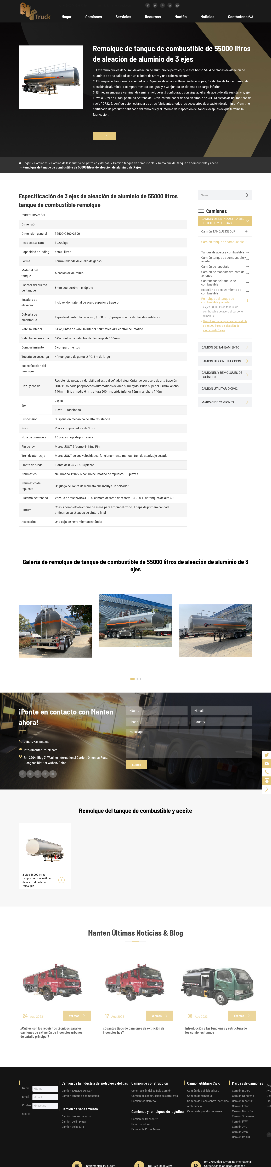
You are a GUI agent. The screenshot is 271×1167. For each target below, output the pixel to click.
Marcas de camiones (217, 402)
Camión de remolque (199, 1096)
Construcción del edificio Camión (151, 1090)
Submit (136, 765)
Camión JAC (239, 1126)
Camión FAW (240, 1121)
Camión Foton (240, 1106)
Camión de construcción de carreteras (154, 1096)
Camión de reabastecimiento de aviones (222, 273)
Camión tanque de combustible (133, 163)
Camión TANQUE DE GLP (218, 231)
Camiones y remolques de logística (221, 375)
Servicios (122, 16)
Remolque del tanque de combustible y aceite (188, 163)
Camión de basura (73, 1126)
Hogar (65, 16)
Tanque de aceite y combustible (222, 252)
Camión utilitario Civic (219, 388)
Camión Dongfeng (243, 1096)
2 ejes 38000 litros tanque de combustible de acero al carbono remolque (223, 311)
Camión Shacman (243, 1116)
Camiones (92, 16)
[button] (132, 679)
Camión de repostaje (215, 266)
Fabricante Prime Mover (146, 1129)
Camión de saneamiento (220, 347)
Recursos (151, 16)
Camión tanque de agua (76, 1116)
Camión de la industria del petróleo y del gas (80, 163)
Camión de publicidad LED (203, 1090)
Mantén (179, 16)
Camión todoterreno (143, 1101)
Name (25, 1088)
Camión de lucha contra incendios (208, 1101)
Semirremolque (140, 1124)
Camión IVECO (241, 1137)
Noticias (206, 16)
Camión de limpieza (74, 1121)
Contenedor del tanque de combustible (218, 282)
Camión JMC (240, 1132)
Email (25, 1096)
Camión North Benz (244, 1111)
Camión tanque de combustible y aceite (223, 259)
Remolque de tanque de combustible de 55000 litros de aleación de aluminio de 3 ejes (81, 167)
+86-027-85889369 (76, 5)
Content (27, 1105)
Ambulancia (194, 1106)
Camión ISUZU (241, 1090)
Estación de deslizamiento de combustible (221, 291)
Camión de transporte (144, 1119)
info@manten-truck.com (118, 5)
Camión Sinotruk (242, 1101)
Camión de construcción (221, 361)
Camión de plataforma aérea (204, 1111)
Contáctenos (237, 16)
